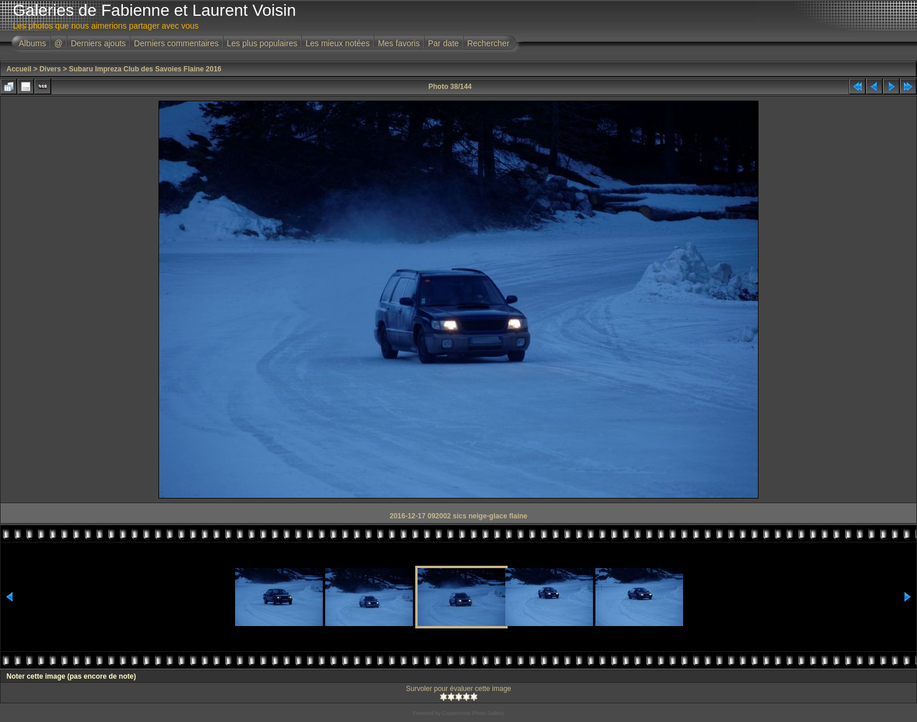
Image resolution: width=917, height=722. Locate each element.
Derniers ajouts (98, 43)
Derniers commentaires (176, 43)
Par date (443, 43)
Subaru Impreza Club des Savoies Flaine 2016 (145, 69)
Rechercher (488, 43)
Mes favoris (399, 43)
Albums (32, 43)
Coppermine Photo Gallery (473, 713)
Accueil (19, 69)
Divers (50, 69)
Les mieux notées (337, 43)
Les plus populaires (262, 43)
